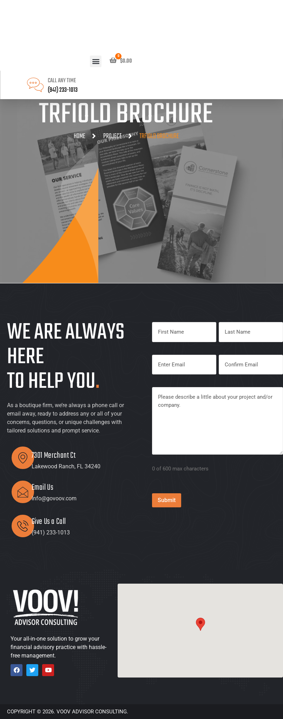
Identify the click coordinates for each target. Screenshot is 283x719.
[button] (95, 61)
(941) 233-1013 (63, 90)
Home (79, 136)
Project (112, 136)
